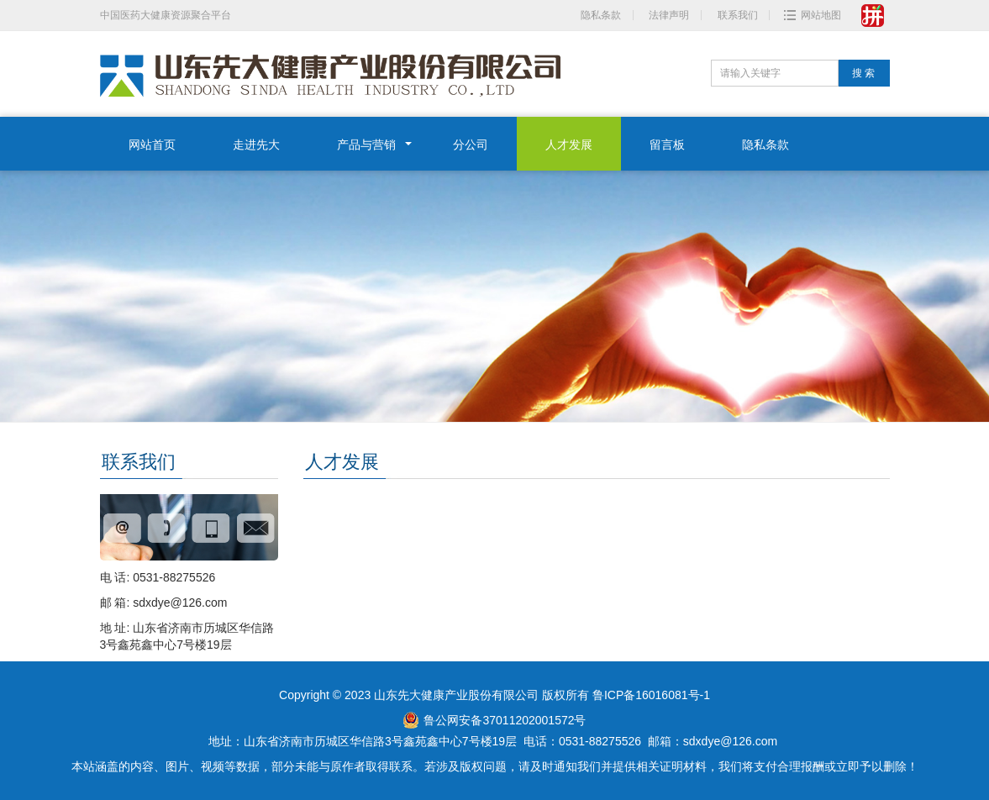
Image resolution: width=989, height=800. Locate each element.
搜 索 (863, 73)
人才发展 (568, 144)
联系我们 (738, 15)
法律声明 (669, 15)
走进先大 (256, 144)
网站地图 (821, 15)
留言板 (667, 144)
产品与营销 (366, 144)
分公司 (470, 144)
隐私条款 (601, 15)
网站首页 (152, 144)
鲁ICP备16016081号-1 (651, 695)
